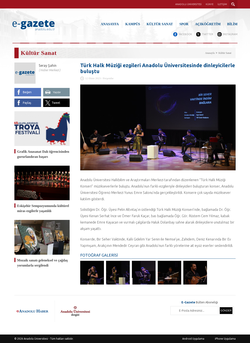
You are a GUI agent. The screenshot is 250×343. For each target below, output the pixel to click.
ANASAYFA (110, 24)
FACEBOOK (185, 34)
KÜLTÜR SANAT (159, 24)
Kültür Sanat (224, 52)
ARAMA (233, 4)
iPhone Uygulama (225, 338)
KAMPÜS (132, 24)
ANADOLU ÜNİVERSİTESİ (188, 4)
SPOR (183, 24)
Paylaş (27, 102)
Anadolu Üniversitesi (36, 338)
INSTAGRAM (230, 34)
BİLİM (232, 24)
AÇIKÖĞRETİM (208, 24)
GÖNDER (226, 310)
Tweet (56, 102)
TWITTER (207, 34)
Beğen (27, 92)
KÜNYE (209, 4)
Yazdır (57, 92)
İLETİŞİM (222, 4)
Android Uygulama (193, 338)
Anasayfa (210, 52)
